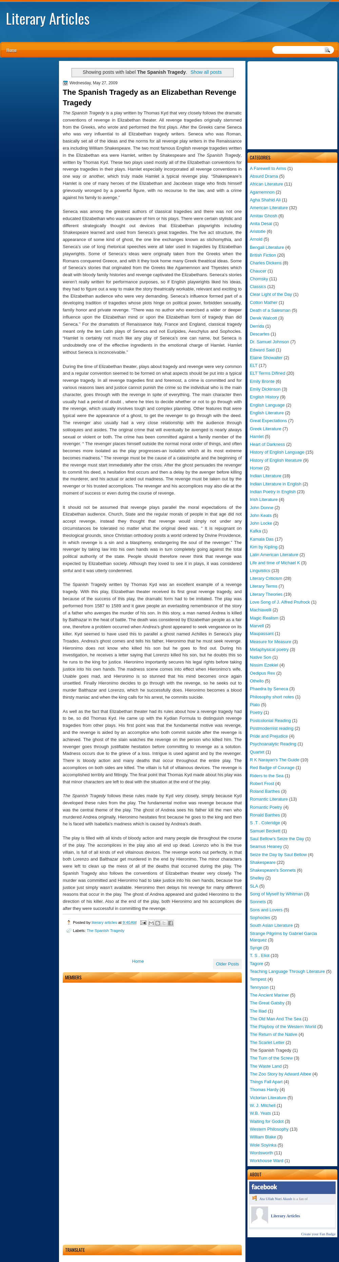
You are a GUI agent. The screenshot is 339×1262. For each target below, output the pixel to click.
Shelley (257, 877)
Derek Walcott (263, 318)
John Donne (261, 507)
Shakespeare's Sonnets (273, 870)
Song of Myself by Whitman (276, 893)
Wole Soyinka (263, 1145)
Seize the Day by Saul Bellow (278, 854)
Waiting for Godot (267, 1121)
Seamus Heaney (266, 846)
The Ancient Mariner (269, 995)
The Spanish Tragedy (105, 930)
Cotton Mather (263, 302)
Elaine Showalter (266, 357)
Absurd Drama (264, 176)
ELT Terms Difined (267, 373)
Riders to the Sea (266, 775)
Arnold (256, 239)
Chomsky (259, 278)
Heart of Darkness (267, 444)
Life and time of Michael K (275, 562)
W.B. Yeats (260, 1113)
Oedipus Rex (262, 673)
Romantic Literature (269, 799)
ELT (254, 365)
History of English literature (276, 460)
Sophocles (260, 917)
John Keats (261, 515)
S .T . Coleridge (265, 822)
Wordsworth (261, 1152)
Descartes (260, 333)
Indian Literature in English (275, 483)
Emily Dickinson (265, 389)
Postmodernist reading (272, 728)
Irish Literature (264, 499)
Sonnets (258, 901)
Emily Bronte (262, 381)
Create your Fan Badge (318, 1234)
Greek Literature (265, 428)
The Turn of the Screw (271, 1058)
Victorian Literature (268, 1097)
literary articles (105, 922)
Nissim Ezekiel (264, 665)
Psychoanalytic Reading (273, 743)
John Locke (261, 523)
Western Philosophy (269, 1129)
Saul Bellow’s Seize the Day (277, 838)
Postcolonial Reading (270, 720)
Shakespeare (263, 862)
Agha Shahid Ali (265, 199)
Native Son (260, 657)
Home (11, 49)
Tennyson (259, 987)
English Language (267, 405)
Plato (255, 704)
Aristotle (257, 231)
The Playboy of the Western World (283, 1026)
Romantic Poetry (266, 807)
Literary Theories (266, 594)
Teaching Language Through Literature (287, 971)
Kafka (255, 531)
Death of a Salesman (270, 310)
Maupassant (262, 633)
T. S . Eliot (260, 955)
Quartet (257, 752)
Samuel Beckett (265, 830)
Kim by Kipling (263, 546)
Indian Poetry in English (273, 491)
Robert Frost (262, 783)
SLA (254, 886)
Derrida (257, 326)
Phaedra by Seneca (269, 688)
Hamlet (257, 436)
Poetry (256, 712)
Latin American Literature (274, 554)
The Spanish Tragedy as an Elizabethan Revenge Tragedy (149, 97)
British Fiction (263, 255)
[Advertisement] (292, 105)
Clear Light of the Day (271, 294)
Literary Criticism (266, 578)
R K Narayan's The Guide (274, 759)
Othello (257, 680)
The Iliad (258, 1011)
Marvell (257, 625)
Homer (256, 468)
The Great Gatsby (267, 1002)
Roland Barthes (265, 791)
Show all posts (206, 72)
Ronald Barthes (265, 815)
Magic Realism (264, 618)
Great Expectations (268, 420)
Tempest (258, 979)
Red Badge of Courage (272, 767)
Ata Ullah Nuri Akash (275, 1199)
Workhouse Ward (266, 1160)
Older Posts (227, 963)
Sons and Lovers (266, 909)
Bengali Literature (267, 247)
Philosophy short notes (272, 696)
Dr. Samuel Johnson (269, 341)
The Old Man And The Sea (275, 1018)
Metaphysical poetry (269, 649)
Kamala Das (262, 539)
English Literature (267, 412)
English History (264, 396)
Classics (258, 286)
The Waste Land (266, 1066)
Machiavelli (261, 609)
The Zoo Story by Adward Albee (280, 1073)
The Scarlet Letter (267, 1042)
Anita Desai (261, 223)
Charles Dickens (266, 262)
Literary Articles (47, 18)
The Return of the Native (273, 1034)
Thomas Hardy (264, 1089)
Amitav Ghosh (263, 215)
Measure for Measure (270, 641)
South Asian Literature (271, 925)
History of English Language (277, 452)
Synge (256, 947)
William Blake (263, 1136)
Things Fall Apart (266, 1081)
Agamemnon (262, 192)
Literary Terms (263, 586)
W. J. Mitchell (263, 1105)
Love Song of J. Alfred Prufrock (280, 602)
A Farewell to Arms (268, 168)
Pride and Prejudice (269, 736)
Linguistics (260, 570)
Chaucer (258, 271)
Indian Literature (265, 475)
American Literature (269, 207)
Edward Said (262, 349)
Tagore (256, 963)
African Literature (266, 184)
